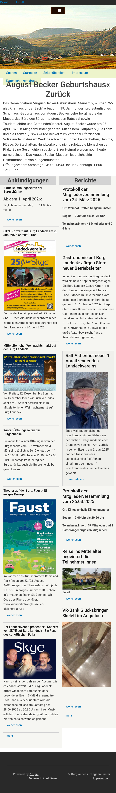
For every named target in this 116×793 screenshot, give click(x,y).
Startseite (30, 73)
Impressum (80, 73)
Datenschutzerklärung (44, 778)
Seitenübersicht (54, 73)
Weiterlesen (14, 219)
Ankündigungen (28, 180)
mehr (9, 736)
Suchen (11, 73)
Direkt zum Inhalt (12, 2)
